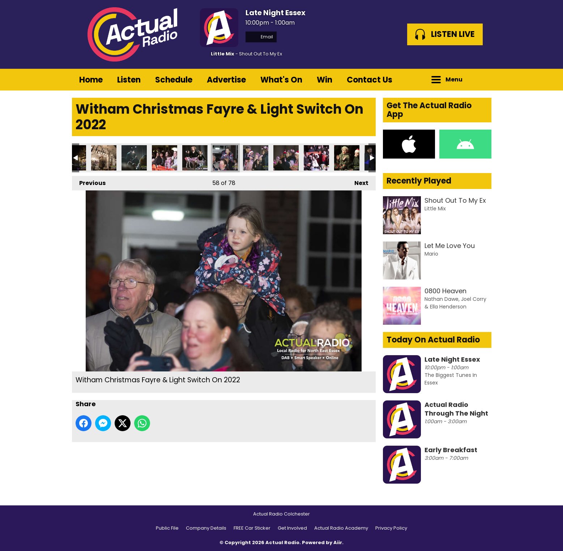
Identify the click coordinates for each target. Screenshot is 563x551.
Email (261, 37)
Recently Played (419, 180)
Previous (89, 181)
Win (324, 79)
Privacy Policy (391, 528)
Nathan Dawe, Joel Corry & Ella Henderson (455, 302)
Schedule (173, 79)
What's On (281, 79)
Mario (431, 253)
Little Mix (222, 53)
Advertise (226, 79)
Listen (129, 79)
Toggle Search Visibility (480, 80)
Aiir (337, 542)
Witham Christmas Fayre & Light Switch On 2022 (103, 158)
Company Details (206, 528)
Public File (167, 528)
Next (357, 181)
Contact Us (369, 79)
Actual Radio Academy (341, 528)
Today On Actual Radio (433, 339)
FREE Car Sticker (252, 528)
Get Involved (292, 528)
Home (91, 79)
